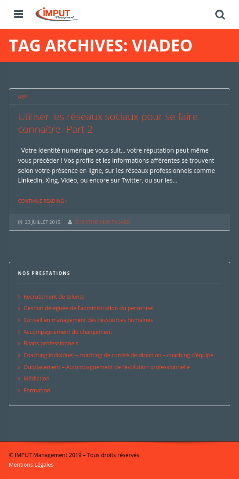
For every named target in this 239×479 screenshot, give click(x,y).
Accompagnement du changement (68, 332)
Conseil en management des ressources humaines (88, 320)
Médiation (37, 378)
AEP (22, 96)
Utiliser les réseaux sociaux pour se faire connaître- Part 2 (108, 123)
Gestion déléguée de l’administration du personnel (89, 308)
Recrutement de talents (54, 296)
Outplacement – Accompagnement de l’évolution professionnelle (107, 367)
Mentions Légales (31, 464)
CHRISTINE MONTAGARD (102, 222)
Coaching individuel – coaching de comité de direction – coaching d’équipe (119, 355)
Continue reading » (43, 200)
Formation (37, 390)
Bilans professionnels (51, 343)
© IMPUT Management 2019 (45, 455)
